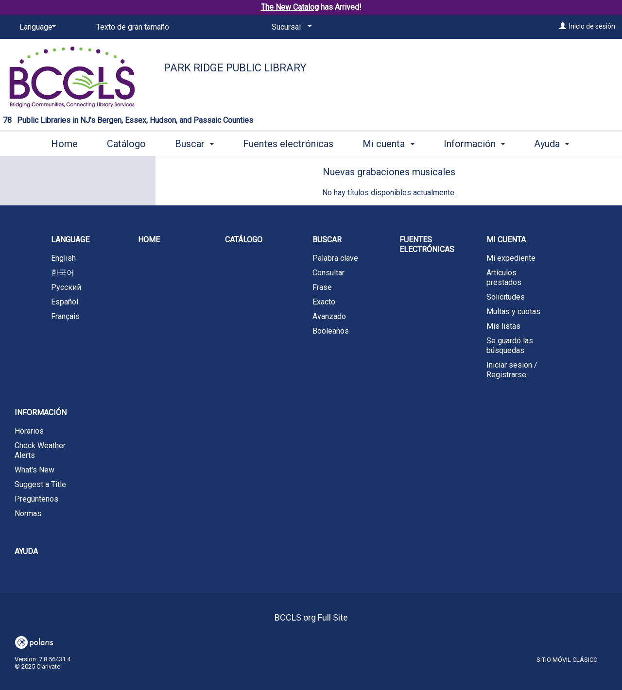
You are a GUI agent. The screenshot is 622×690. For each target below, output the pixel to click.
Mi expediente (511, 258)
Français (65, 316)
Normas (28, 513)
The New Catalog (290, 7)
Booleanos (330, 331)
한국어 (62, 272)
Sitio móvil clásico (567, 659)
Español (64, 301)
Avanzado (329, 316)
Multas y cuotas (513, 311)
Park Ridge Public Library (235, 68)
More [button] (553, 144)
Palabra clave (335, 258)
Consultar (328, 272)
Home (64, 142)
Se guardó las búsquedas (509, 345)
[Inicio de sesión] (562, 26)
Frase (322, 287)
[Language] (36, 27)
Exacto (323, 301)
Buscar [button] (194, 142)
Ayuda (26, 551)
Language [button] (70, 239)
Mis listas (503, 326)
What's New (34, 469)
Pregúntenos (36, 499)
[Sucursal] (290, 27)
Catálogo (126, 142)
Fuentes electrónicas (288, 142)
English (63, 258)
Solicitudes (505, 297)
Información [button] (474, 142)
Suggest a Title (40, 484)
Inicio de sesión (592, 26)
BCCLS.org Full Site (311, 617)
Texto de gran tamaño (132, 27)
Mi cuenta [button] (388, 142)
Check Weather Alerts (40, 450)
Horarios (29, 431)
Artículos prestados (503, 277)
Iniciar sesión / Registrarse (511, 369)
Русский (66, 287)
